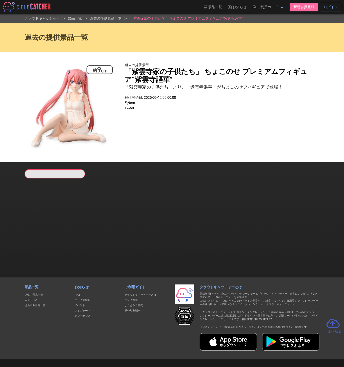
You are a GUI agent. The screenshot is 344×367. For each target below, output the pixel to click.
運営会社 (253, 347)
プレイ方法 (131, 277)
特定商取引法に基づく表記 (200, 347)
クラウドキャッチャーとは (140, 272)
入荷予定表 (31, 277)
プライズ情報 (82, 277)
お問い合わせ (231, 347)
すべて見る (41, 236)
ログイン (331, 7)
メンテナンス (82, 293)
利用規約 (133, 347)
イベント (80, 282)
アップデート (82, 288)
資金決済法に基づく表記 (161, 347)
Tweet (129, 108)
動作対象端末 (132, 288)
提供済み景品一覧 (35, 282)
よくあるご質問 (134, 282)
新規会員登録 (303, 7)
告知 (77, 272)
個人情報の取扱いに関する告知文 (100, 347)
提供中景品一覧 (34, 272)
